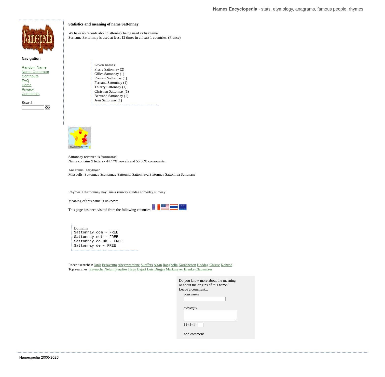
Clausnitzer (203, 269)
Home (26, 85)
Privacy (28, 89)
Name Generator (35, 72)
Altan (158, 265)
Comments (31, 94)
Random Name (34, 67)
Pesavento (109, 265)
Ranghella (170, 265)
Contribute (30, 76)
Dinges (159, 269)
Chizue (214, 265)
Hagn (132, 269)
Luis (150, 269)
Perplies (121, 269)
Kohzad (226, 265)
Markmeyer (174, 269)
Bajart (141, 269)
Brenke (189, 269)
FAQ (25, 80)
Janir (97, 265)
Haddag (203, 265)
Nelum (109, 269)
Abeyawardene (129, 265)
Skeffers (147, 265)
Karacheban (187, 265)
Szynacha (96, 269)
